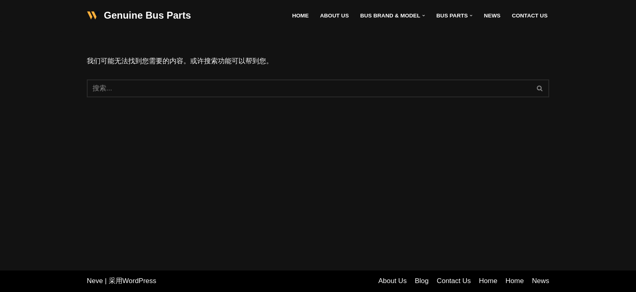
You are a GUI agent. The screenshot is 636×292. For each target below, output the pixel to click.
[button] (423, 15)
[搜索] (309, 88)
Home (300, 16)
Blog (422, 281)
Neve (95, 281)
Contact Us (530, 16)
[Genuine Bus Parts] (139, 15)
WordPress (139, 281)
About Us (334, 16)
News (492, 16)
